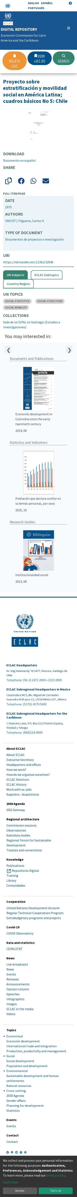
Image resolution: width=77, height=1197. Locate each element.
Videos (10, 1014)
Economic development (23, 1041)
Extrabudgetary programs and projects (33, 918)
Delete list (14, 61)
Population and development (27, 1066)
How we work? (16, 770)
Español (47, 3)
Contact (12, 1142)
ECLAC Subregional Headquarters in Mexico (38, 689)
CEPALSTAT (14, 949)
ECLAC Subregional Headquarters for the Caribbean (36, 715)
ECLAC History (16, 784)
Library (11, 880)
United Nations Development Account (33, 908)
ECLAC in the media (19, 1009)
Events (11, 974)
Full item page (14, 193)
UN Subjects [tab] (15, 275)
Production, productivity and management (36, 1051)
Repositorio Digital (25, 870)
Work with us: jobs (19, 789)
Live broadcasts (17, 964)
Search (63, 58)
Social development (20, 1061)
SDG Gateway (15, 810)
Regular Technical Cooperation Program (34, 913)
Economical (14, 1036)
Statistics (13, 1110)
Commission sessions (21, 825)
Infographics (15, 999)
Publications (15, 866)
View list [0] (39, 58)
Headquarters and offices (23, 765)
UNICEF (10, 221)
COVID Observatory (19, 933)
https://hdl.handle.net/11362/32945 (28, 262)
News (10, 969)
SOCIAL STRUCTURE (49, 301)
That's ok (55, 1190)
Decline (19, 1190)
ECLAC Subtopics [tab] (46, 275)
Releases (12, 979)
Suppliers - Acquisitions (22, 794)
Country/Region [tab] (18, 284)
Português (36, 8)
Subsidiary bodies (18, 835)
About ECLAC (15, 755)
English (33, 3)
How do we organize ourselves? (28, 774)
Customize (10, 1182)
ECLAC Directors (17, 779)
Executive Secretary (20, 760)
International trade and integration (31, 1046)
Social (10, 1056)
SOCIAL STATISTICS (17, 301)
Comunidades (15, 885)
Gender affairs (16, 1101)
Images (11, 1004)
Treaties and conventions (24, 850)
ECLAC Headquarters (21, 665)
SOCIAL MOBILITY (16, 307)
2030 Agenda (15, 1096)
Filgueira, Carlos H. (31, 221)
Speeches (13, 994)
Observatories (16, 830)
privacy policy (55, 1175)
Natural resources (18, 1086)
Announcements (18, 984)
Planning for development (25, 1105)
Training (12, 875)
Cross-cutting (16, 1091)
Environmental (17, 1071)
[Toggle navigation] (68, 28)
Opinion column (17, 989)
